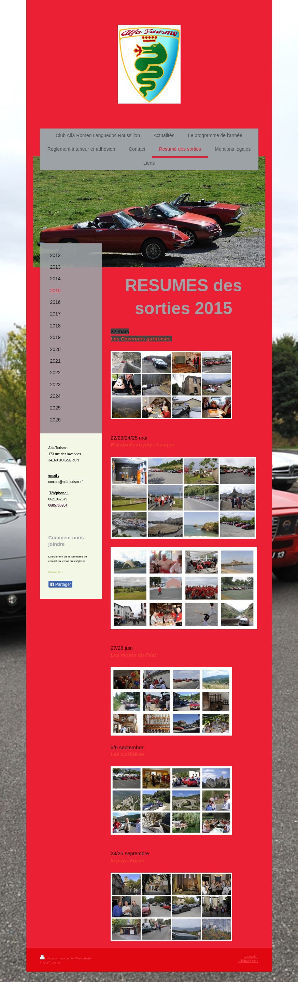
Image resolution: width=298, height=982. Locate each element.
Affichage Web (248, 961)
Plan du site (83, 958)
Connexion (250, 956)
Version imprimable (57, 958)
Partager (60, 584)
